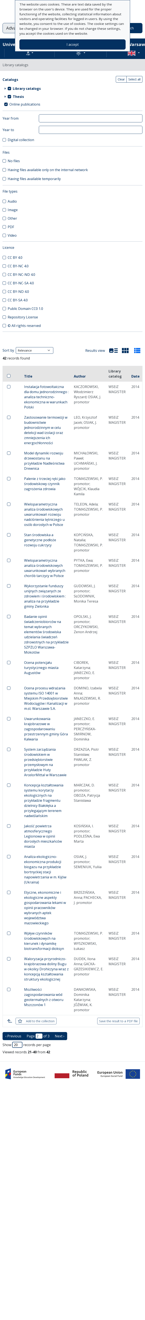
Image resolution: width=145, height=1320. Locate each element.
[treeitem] (72, 88)
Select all (134, 79)
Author (80, 376)
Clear (121, 79)
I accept (73, 44)
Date (135, 376)
